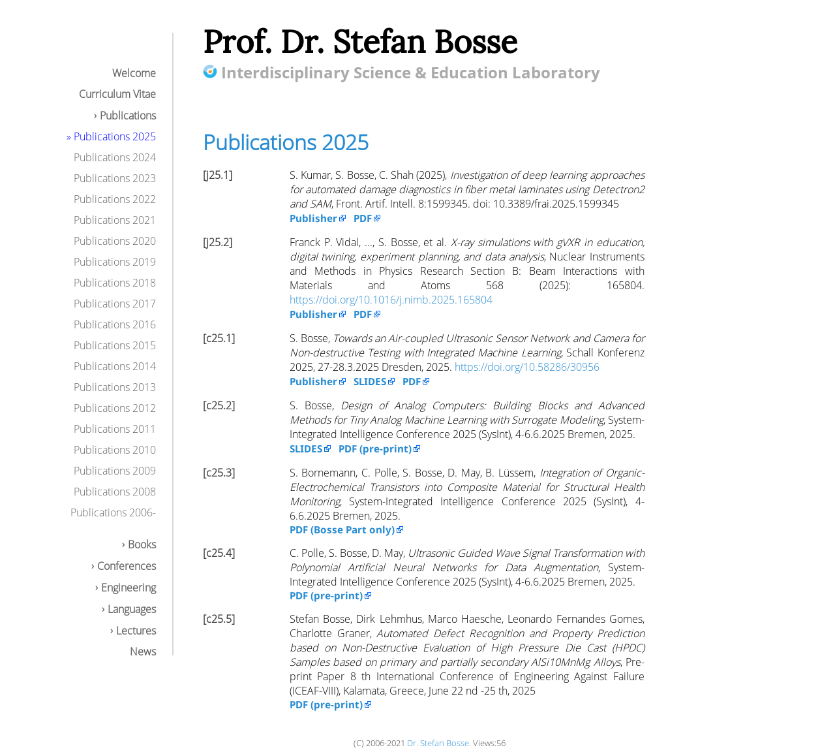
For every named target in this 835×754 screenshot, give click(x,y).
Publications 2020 (115, 241)
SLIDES (370, 381)
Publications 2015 (115, 345)
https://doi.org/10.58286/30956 (527, 367)
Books (142, 544)
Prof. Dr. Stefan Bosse (360, 41)
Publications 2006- (113, 512)
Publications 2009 (115, 470)
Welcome (134, 73)
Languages (132, 609)
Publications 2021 (115, 220)
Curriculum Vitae (117, 94)
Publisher (313, 218)
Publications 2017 (115, 303)
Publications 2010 (115, 450)
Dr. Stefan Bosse (438, 743)
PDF (363, 218)
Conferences (126, 566)
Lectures (136, 630)
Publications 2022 (115, 199)
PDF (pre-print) (375, 448)
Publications (128, 115)
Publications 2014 (115, 366)
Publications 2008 (115, 491)
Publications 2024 (115, 157)
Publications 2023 (115, 178)
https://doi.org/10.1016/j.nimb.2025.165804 (391, 299)
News (143, 651)
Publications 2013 (115, 387)
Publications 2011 (115, 429)
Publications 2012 (115, 408)
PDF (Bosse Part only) (342, 529)
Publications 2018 (115, 282)
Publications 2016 (115, 324)
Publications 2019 (115, 262)
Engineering (128, 587)
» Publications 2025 (111, 136)
